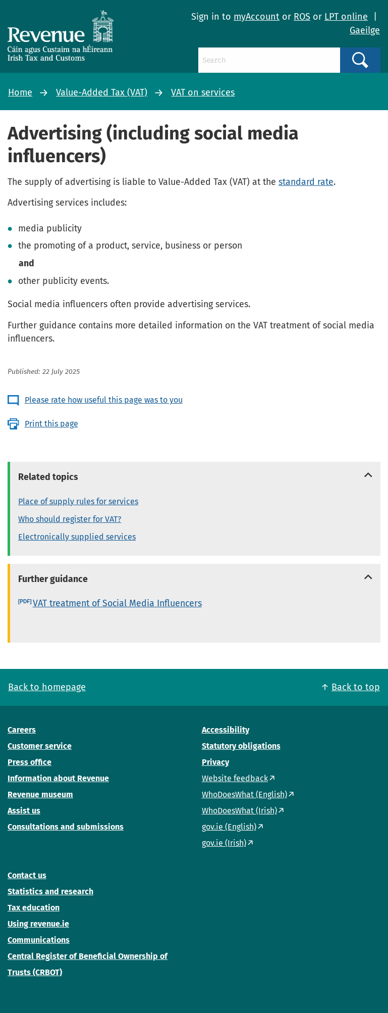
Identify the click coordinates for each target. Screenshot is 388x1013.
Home (20, 92)
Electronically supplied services (77, 537)
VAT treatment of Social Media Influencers (117, 603)
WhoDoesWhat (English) (244, 794)
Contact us (27, 875)
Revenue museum (40, 794)
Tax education (34, 907)
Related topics (48, 477)
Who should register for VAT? (69, 519)
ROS (302, 16)
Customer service (40, 746)
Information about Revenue (58, 778)
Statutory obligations (241, 746)
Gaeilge (365, 30)
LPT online (346, 16)
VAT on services (203, 92)
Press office (29, 762)
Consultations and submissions (66, 827)
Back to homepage (47, 687)
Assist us (24, 810)
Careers (22, 730)
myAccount (257, 16)
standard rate (306, 181)
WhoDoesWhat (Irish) (239, 810)
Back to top (355, 687)
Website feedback (235, 778)
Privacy (215, 762)
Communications (39, 940)
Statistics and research (50, 891)
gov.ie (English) (229, 827)
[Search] (269, 60)
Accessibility (225, 730)
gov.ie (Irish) (224, 843)
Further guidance (53, 579)
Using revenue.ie (38, 924)
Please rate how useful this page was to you (104, 400)
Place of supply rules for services (78, 501)
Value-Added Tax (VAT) (101, 92)
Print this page (51, 423)
